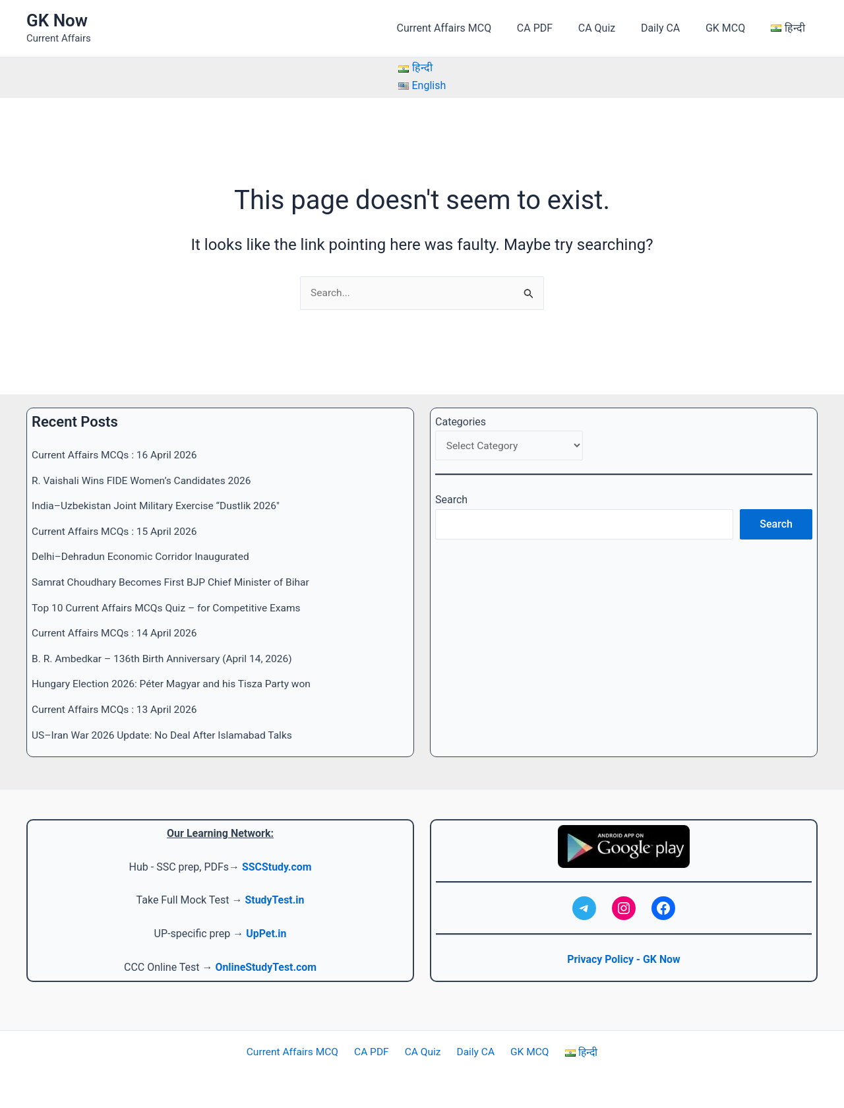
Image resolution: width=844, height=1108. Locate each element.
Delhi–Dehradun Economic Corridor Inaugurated (144, 556)
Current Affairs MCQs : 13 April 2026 (117, 708)
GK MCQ (732, 28)
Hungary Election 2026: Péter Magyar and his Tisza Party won (175, 683)
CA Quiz (611, 28)
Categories (460, 422)
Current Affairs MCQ (468, 28)
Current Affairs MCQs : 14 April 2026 (117, 632)
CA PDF (554, 28)
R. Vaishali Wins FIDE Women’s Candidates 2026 (145, 480)
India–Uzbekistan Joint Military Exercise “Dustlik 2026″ (159, 505)
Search (451, 501)
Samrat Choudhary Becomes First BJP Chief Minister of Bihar (175, 582)
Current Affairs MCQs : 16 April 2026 (117, 455)
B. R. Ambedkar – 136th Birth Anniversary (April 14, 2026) (166, 658)
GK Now (57, 20)
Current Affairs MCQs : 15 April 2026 (117, 531)
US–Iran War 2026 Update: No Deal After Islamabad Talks (166, 733)
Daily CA (671, 28)
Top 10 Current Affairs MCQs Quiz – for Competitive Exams (170, 607)
